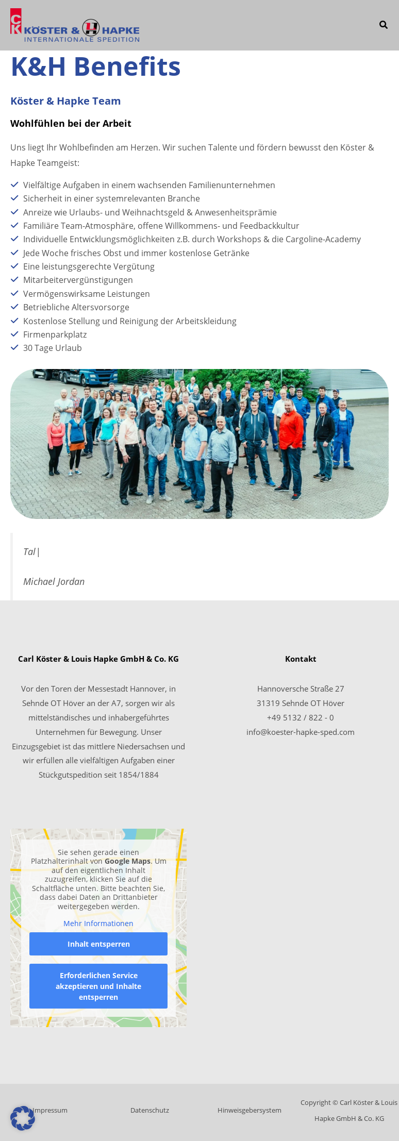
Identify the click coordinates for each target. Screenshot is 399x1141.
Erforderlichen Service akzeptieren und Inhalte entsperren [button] (98, 986)
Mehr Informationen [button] (98, 923)
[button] (384, 26)
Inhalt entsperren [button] (99, 944)
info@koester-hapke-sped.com (300, 732)
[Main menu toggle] (354, 25)
